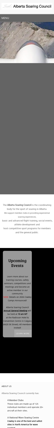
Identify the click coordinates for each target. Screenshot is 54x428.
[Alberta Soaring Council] (27, 7)
